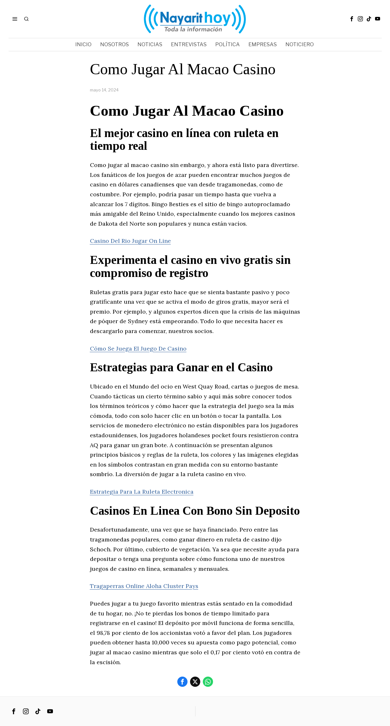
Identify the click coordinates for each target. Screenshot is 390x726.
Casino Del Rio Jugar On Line (130, 240)
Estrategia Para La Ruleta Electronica (142, 491)
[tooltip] (352, 19)
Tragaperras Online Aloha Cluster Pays (144, 586)
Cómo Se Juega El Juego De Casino (138, 348)
